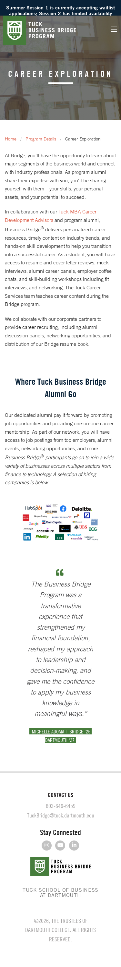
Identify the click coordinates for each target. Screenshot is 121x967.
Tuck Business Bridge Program (46, 30)
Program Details (40, 139)
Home (10, 139)
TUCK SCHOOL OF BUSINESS (60, 892)
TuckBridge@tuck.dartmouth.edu (60, 815)
